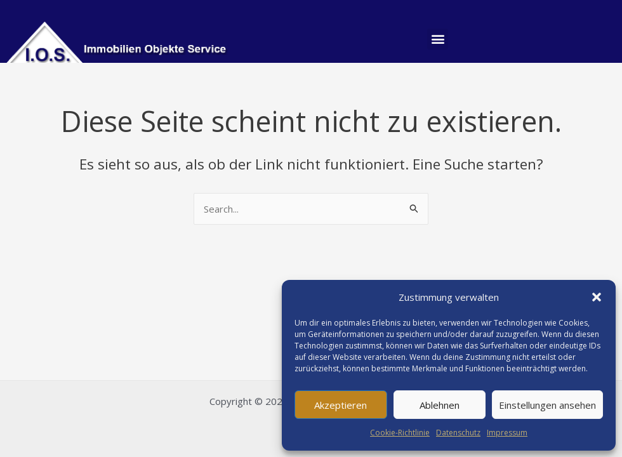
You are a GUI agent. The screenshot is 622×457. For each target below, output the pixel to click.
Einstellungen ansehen (547, 405)
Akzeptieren (340, 405)
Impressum (507, 432)
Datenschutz (458, 432)
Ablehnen (440, 405)
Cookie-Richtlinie (400, 432)
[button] (596, 297)
